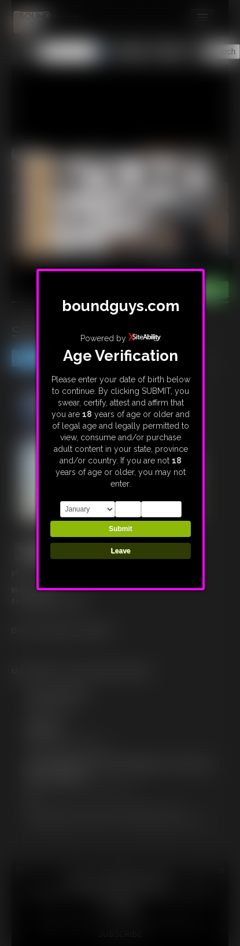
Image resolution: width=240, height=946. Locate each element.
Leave (120, 551)
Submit (120, 529)
